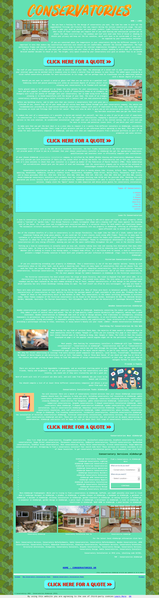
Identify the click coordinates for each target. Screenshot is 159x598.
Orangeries (50, 547)
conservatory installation (50, 157)
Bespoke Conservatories (90, 547)
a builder (31, 498)
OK (130, 596)
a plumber (60, 495)
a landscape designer (32, 495)
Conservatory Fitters (40, 545)
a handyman (111, 495)
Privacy (141, 577)
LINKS (139, 21)
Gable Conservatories (79, 542)
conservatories (75, 34)
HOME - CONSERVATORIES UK (79, 567)
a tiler (123, 500)
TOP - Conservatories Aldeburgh (128, 557)
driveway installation (59, 498)
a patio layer (75, 500)
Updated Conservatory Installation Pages (68, 577)
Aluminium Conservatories (86, 545)
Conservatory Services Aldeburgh (120, 454)
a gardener (134, 495)
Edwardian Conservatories (62, 545)
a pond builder (122, 502)
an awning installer (120, 498)
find (33, 440)
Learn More (120, 596)
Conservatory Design (111, 547)
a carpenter (24, 500)
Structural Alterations (33, 547)
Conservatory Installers (67, 547)
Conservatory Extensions (130, 545)
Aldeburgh (72, 170)
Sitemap (17, 577)
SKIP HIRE (98, 502)
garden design (49, 500)
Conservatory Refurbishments (55, 542)
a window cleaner (85, 495)
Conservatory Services (31, 542)
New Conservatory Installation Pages (36, 577)
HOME (132, 21)
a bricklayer (100, 500)
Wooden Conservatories (126, 542)
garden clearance (90, 498)
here (139, 449)
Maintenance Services (108, 545)
